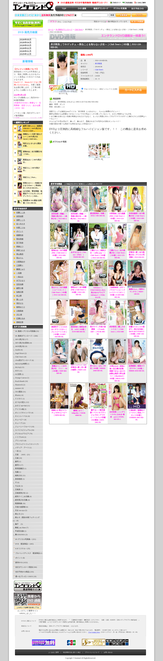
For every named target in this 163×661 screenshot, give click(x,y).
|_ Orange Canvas (20, 378)
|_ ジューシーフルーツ (22, 427)
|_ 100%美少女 (19, 339)
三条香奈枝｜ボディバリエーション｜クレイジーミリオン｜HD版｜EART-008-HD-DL (117, 292)
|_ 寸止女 (16, 486)
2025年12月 (28, 54)
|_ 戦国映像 (17, 503)
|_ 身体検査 (17, 479)
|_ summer (17, 388)
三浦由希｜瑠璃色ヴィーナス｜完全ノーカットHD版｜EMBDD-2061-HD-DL (137, 415)
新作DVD (19, 563)
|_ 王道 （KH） (19, 455)
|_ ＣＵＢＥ (17, 399)
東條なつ (19, 247)
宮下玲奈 (19, 243)
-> (24, 336)
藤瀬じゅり (20, 269)
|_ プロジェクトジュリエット (24, 444)
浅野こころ (20, 220)
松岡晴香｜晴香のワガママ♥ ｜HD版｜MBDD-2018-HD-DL (137, 368)
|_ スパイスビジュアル (22, 430)
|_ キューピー (18, 420)
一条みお (19, 277)
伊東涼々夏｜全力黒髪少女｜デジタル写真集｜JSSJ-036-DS (137, 254)
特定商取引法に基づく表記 (71, 652)
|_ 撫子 (16, 524)
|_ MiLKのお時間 (20, 364)
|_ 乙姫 (16, 458)
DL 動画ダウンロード (64, 30)
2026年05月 (28, 39)
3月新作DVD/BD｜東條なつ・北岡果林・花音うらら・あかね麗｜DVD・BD (27, 105)
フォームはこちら (94, 632)
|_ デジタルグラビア (21, 434)
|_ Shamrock (18, 385)
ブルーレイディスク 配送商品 (27, 553)
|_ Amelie (16, 350)
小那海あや (20, 262)
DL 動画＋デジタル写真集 (25, 331)
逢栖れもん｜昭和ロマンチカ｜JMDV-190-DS (137, 291)
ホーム (50, 30)
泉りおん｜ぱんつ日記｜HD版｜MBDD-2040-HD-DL (98, 368)
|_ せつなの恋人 (19, 402)
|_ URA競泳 (17, 392)
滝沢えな (19, 303)
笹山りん (19, 258)
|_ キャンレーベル (20, 416)
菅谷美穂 (19, 239)
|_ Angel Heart (18, 353)
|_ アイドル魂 (18, 409)
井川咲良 (98, 64)
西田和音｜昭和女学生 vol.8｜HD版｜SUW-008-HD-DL (78, 329)
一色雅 (19, 273)
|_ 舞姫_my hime (19, 528)
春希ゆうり (20, 307)
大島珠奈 (19, 311)
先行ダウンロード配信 (24, 567)
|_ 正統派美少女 (19, 493)
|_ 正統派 (16, 489)
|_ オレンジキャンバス (22, 413)
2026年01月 (28, 51)
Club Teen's (79, 30)
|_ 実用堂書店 (18, 469)
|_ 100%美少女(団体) (21, 343)
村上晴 (19, 296)
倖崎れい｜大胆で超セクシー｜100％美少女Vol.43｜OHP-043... (32, 136)
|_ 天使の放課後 (19, 507)
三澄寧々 (19, 265)
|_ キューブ (17, 423)
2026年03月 (28, 45)
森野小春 (19, 288)
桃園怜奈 (19, 235)
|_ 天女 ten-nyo (19, 510)
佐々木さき (20, 224)
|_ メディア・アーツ (21, 448)
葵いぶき (19, 299)
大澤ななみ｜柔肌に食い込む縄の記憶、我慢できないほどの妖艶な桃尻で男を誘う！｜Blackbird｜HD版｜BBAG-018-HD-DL (117, 373)
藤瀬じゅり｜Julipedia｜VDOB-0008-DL (78, 412)
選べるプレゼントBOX (24, 576)
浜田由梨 (19, 216)
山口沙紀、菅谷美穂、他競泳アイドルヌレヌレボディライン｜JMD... (32, 193)
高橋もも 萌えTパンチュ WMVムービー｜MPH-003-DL (59, 412)
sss (28, 47)
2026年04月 (28, 42)
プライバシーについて (92, 652)
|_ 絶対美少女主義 (20, 500)
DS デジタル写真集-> (23, 539)
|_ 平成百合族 (18, 531)
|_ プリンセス (18, 441)
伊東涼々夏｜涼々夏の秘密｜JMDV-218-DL (78, 369)
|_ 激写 (16, 462)
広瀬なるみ (20, 318)
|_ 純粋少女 (17, 476)
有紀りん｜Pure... (30, 177)
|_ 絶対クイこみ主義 (21, 496)
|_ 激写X (16, 465)
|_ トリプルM (18, 437)
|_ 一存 (16, 451)
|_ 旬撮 (16, 472)
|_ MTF (16, 371)
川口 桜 (19, 315)
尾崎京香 (19, 322)
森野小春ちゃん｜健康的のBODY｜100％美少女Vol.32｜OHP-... (32, 128)
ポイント (19, 231)
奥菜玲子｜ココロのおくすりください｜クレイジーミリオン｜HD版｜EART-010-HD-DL (59, 332)
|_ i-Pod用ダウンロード (22, 360)
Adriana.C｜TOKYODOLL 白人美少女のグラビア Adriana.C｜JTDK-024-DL (98, 292)
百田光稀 (19, 284)
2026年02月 (28, 48)
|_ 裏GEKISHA (19, 535)
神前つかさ (20, 250)
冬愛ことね (20, 228)
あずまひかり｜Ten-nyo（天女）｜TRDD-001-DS (78, 254)
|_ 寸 (15, 482)
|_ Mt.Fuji (17, 367)
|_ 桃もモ (16, 514)
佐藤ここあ (20, 213)
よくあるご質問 (53, 652)
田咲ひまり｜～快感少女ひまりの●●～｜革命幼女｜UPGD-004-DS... (32, 185)
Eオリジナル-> (21, 549)
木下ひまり (20, 281)
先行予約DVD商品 (22, 572)
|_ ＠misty (17, 395)
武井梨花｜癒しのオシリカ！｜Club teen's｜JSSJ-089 (117, 329)
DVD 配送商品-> (22, 544)
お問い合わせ (108, 652)
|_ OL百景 (17, 374)
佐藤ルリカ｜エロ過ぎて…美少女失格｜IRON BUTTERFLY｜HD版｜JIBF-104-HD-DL (137, 331)
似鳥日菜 (19, 292)
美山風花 (19, 254)
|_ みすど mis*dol (20, 406)
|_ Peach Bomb (18, 381)
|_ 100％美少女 (19, 346)
